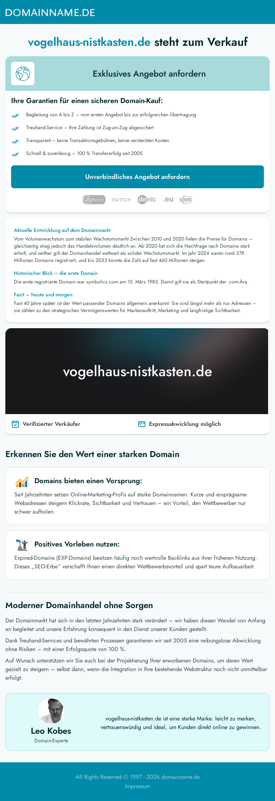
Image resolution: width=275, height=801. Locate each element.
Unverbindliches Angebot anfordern (137, 176)
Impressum (137, 786)
